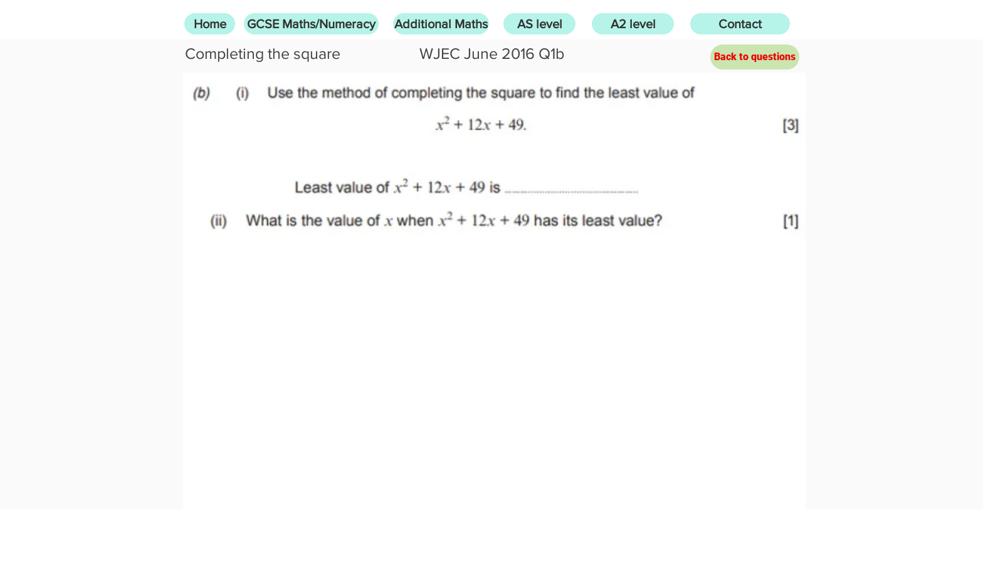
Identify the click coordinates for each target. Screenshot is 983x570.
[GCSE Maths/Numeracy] (311, 23)
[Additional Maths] (441, 23)
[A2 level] (633, 23)
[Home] (209, 23)
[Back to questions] (754, 57)
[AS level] (539, 23)
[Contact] (740, 23)
